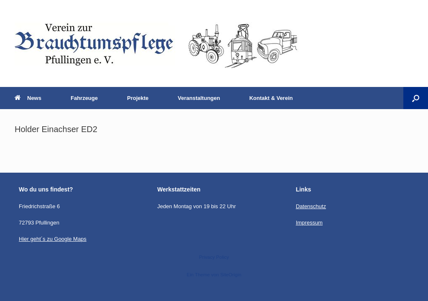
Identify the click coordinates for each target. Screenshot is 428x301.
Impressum (309, 222)
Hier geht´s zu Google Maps (53, 239)
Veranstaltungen (199, 98)
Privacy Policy (214, 257)
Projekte (137, 98)
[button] (415, 98)
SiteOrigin (231, 274)
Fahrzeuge (84, 98)
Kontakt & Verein (271, 98)
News (28, 98)
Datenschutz (311, 206)
